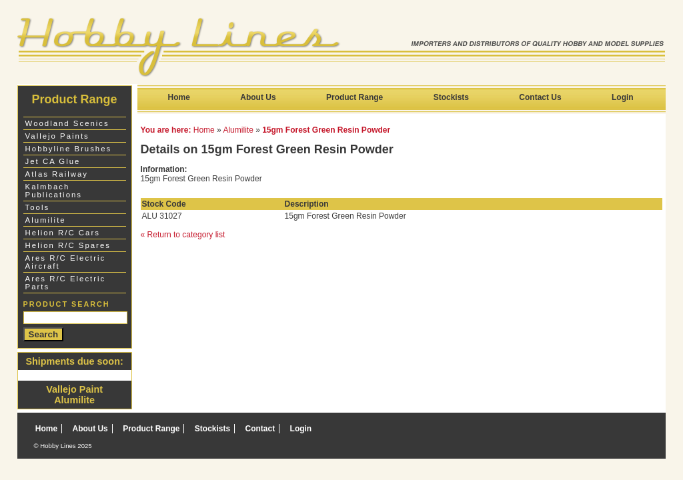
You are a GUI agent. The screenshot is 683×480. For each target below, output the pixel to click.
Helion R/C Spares (68, 245)
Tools (37, 207)
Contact (260, 428)
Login (623, 97)
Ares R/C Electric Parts (65, 283)
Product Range (354, 97)
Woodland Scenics (67, 123)
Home (179, 97)
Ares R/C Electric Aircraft (65, 262)
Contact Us (540, 97)
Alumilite (238, 130)
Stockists (451, 97)
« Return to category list (183, 234)
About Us (257, 97)
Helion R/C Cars (62, 233)
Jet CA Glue (53, 161)
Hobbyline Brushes (68, 149)
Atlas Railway (56, 174)
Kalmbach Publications (53, 191)
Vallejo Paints (57, 136)
